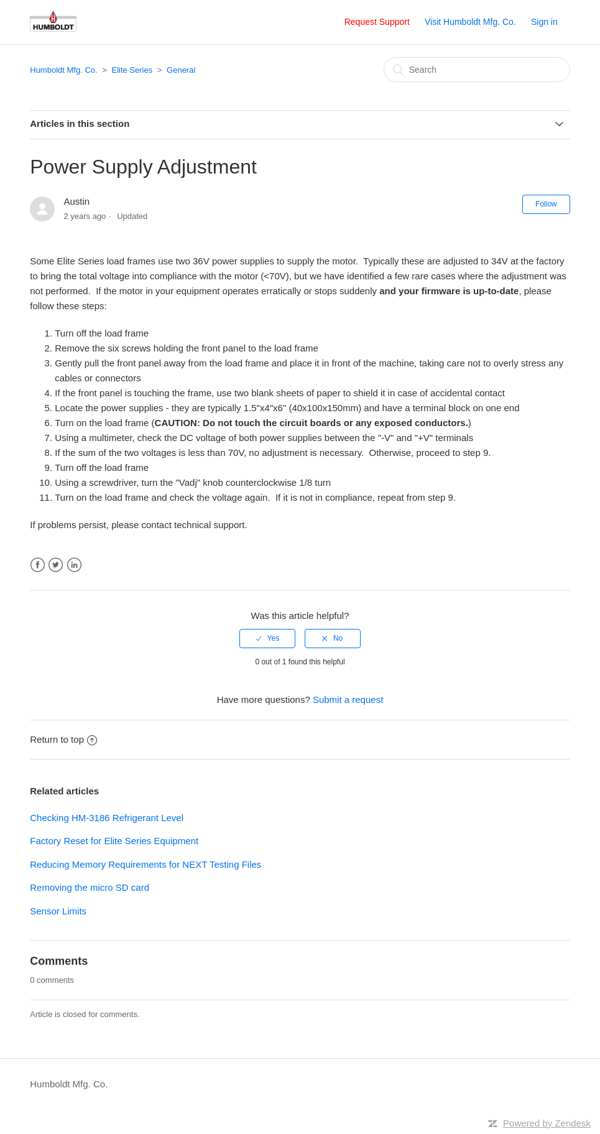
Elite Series (131, 70)
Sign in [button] (544, 22)
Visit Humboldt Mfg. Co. (470, 22)
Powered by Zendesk (547, 1123)
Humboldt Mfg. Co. (63, 70)
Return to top (63, 739)
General (181, 70)
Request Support (377, 22)
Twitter (55, 565)
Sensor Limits (58, 911)
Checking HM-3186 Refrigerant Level (106, 817)
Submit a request (348, 699)
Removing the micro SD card (89, 887)
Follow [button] (546, 204)
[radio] (267, 638)
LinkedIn (74, 565)
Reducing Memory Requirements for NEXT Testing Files (145, 864)
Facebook (37, 565)
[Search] (477, 69)
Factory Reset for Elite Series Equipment (114, 840)
